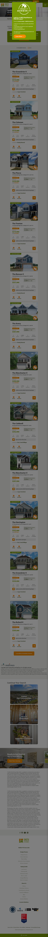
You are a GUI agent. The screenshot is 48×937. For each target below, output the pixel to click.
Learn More (19, 36)
